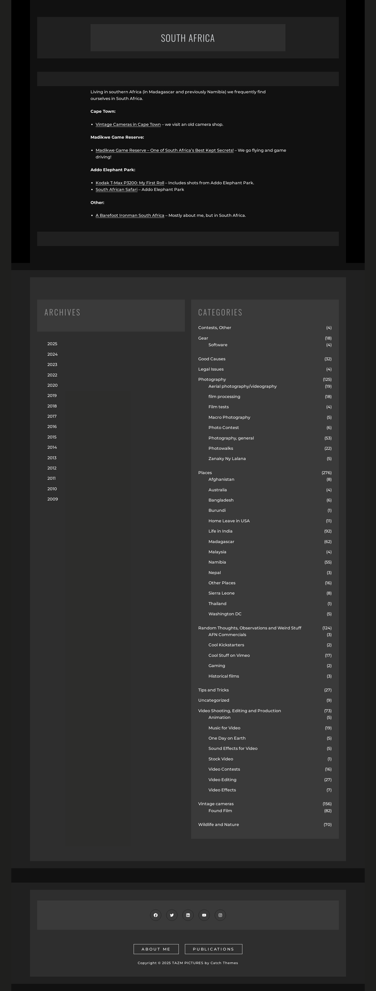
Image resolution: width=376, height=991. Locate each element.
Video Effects (222, 790)
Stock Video (221, 759)
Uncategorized (213, 700)
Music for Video (224, 728)
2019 (52, 395)
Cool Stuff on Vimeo (229, 655)
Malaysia (217, 551)
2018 (52, 406)
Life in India (221, 531)
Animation (220, 717)
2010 (52, 488)
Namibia (217, 562)
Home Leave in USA (229, 520)
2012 (51, 468)
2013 (51, 457)
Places (205, 472)
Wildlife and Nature (218, 824)
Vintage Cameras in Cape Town (128, 124)
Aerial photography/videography (243, 386)
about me (156, 949)
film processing (224, 396)
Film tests (219, 406)
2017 (52, 416)
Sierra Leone (222, 593)
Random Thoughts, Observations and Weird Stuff (249, 628)
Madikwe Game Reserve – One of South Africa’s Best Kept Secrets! (165, 150)
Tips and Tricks (213, 690)
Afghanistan (221, 479)
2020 (52, 385)
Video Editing (222, 779)
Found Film (220, 810)
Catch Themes (224, 963)
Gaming (217, 665)
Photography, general (231, 438)
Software (218, 344)
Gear (203, 338)
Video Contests (224, 769)
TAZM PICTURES (187, 963)
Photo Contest (224, 427)
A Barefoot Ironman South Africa (130, 215)
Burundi (217, 510)
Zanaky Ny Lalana (227, 458)
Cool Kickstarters (226, 644)
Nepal (215, 572)
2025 (52, 343)
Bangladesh (221, 500)
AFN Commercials (227, 634)
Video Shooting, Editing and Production (239, 710)
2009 (52, 499)
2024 (52, 354)
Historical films (224, 676)
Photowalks (221, 448)
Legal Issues (211, 369)
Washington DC (225, 613)
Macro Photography (229, 417)
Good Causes (211, 358)
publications (213, 949)
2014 (52, 447)
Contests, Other (214, 327)
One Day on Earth (227, 738)
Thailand (217, 603)
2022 (52, 375)
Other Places (222, 582)
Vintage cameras (216, 803)
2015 (51, 437)
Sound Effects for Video (233, 748)
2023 (52, 364)
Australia (218, 489)
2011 (51, 478)
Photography (212, 379)
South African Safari (116, 189)
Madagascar (221, 541)
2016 (52, 426)
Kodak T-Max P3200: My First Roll (130, 182)
